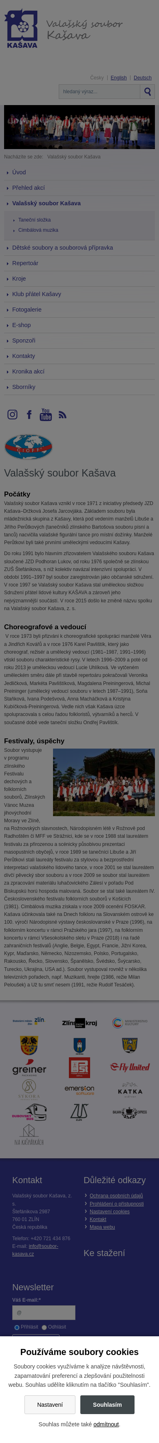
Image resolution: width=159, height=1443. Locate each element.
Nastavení (50, 1404)
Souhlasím (107, 1404)
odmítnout (106, 1424)
